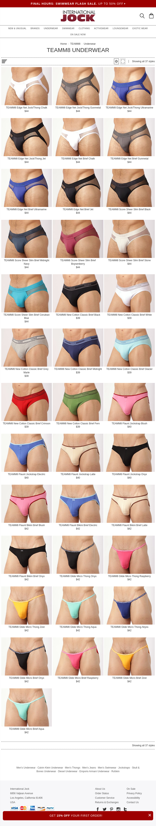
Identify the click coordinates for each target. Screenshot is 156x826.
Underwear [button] (51, 28)
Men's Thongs (72, 767)
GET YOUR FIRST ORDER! (101, 815)
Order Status (102, 793)
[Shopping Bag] (151, 15)
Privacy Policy (134, 793)
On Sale (131, 788)
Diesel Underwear (67, 771)
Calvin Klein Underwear (50, 767)
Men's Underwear (26, 767)
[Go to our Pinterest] (111, 810)
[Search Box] (142, 15)
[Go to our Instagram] (118, 810)
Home (63, 43)
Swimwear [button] (68, 28)
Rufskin (115, 771)
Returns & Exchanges (107, 802)
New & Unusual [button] (17, 28)
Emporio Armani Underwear (94, 771)
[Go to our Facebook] (98, 810)
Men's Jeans (89, 767)
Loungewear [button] (120, 28)
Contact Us (133, 802)
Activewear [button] (101, 28)
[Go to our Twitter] (104, 810)
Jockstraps (124, 767)
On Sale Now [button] (78, 34)
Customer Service (104, 797)
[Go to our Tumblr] (124, 810)
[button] (116, 61)
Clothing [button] (84, 28)
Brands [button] (35, 28)
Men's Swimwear (107, 767)
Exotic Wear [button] (140, 28)
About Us (100, 788)
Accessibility (133, 797)
